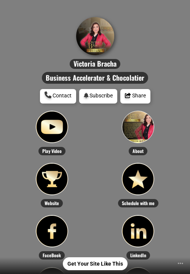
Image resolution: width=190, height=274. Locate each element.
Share (135, 95)
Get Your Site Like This (95, 264)
